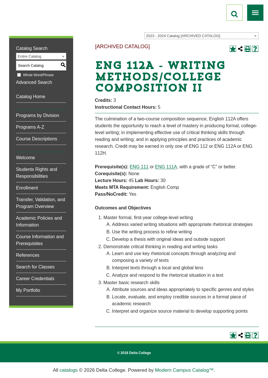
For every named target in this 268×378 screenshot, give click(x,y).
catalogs (69, 370)
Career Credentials (35, 278)
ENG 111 (139, 166)
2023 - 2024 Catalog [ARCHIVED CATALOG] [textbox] (183, 36)
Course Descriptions (36, 138)
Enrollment (27, 187)
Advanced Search (34, 82)
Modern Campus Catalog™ (184, 370)
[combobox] (201, 35)
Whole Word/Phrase (38, 75)
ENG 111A (166, 166)
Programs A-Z (30, 127)
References (27, 255)
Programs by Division (37, 115)
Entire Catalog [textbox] (29, 56)
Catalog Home (30, 96)
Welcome (25, 157)
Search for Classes (35, 266)
